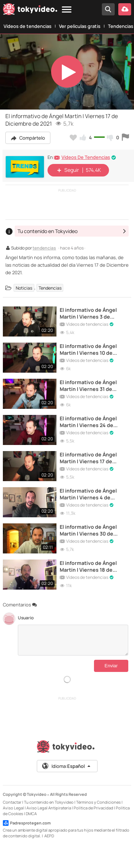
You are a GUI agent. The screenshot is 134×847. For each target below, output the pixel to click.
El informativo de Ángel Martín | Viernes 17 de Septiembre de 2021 (88, 458)
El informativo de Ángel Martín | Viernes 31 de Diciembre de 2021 (88, 385)
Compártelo (28, 138)
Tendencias (50, 288)
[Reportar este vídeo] (125, 137)
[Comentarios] (73, 640)
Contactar (12, 802)
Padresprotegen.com (27, 823)
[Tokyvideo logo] (30, 10)
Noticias (24, 288)
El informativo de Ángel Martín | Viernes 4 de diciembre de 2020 (88, 494)
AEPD (49, 835)
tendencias (44, 248)
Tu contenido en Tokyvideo (49, 802)
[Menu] (67, 9)
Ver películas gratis (79, 26)
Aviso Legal (13, 807)
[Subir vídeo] (124, 9)
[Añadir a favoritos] (73, 137)
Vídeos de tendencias (27, 26)
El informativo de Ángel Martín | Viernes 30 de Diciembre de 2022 (88, 530)
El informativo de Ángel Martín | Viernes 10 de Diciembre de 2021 (88, 349)
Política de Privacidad (93, 807)
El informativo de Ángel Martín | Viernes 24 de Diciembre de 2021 (88, 422)
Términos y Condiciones (98, 802)
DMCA (31, 813)
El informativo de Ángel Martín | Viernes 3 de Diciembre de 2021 (88, 313)
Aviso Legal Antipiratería (48, 807)
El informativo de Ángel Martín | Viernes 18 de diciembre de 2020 (88, 566)
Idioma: (66, 766)
